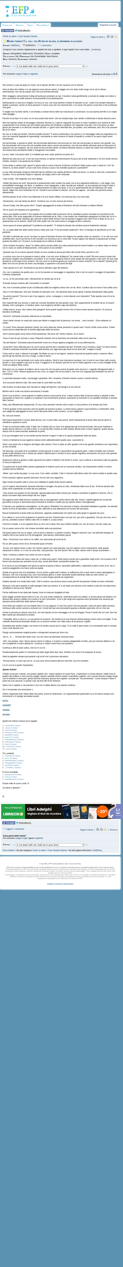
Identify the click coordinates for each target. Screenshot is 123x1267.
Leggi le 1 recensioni (13, 829)
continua (96, 49)
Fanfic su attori (9, 36)
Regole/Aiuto (42, 25)
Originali (20, 25)
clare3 (7, 730)
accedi (113, 25)
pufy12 (5, 701)
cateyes (8, 728)
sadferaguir (9, 742)
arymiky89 (9, 725)
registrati (34, 74)
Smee (7, 744)
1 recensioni (44, 45)
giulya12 (8, 737)
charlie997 (7, 705)
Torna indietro (8, 850)
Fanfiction (7, 25)
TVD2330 (9, 746)
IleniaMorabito (10, 739)
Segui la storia (97, 37)
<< (14, 66)
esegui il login (22, 74)
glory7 (7, 758)
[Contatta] (17, 725)
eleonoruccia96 (10, 732)
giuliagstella (9, 774)
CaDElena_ (15, 45)
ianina (7, 777)
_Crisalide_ (9, 767)
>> (87, 66)
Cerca (30, 25)
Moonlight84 (10, 763)
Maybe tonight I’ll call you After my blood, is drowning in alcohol (45, 41)
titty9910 (6, 714)
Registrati (104, 25)
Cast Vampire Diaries (27, 36)
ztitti (7, 749)
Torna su (113, 830)
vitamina (6, 710)
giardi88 (8, 735)
